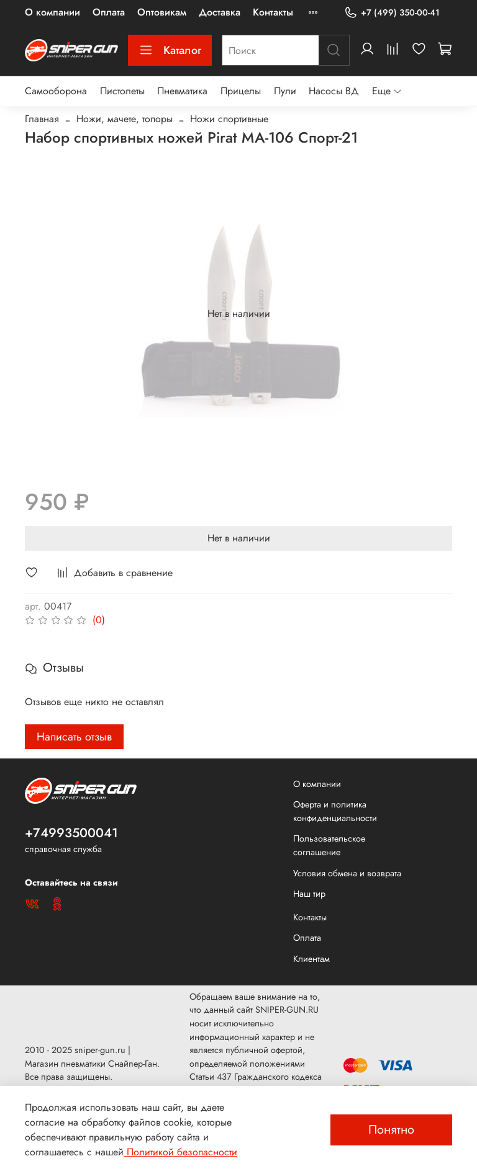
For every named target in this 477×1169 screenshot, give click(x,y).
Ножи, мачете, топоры (124, 119)
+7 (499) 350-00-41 (392, 12)
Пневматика (182, 91)
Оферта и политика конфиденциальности (335, 811)
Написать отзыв (74, 737)
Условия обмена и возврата (347, 873)
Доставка (219, 12)
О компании (52, 12)
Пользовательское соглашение (329, 845)
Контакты (273, 12)
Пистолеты (122, 91)
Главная (42, 119)
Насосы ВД (334, 91)
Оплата (109, 12)
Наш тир (309, 893)
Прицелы (240, 91)
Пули (285, 91)
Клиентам (311, 959)
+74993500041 (71, 833)
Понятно (391, 1130)
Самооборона (56, 91)
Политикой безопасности (180, 1152)
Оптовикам (161, 12)
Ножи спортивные (229, 119)
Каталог (170, 50)
